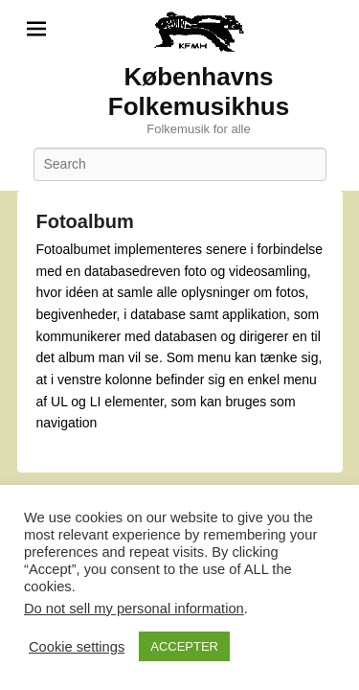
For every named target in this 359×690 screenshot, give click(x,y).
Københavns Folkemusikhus (198, 91)
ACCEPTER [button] (184, 646)
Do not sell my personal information (134, 608)
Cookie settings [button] (76, 647)
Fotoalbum (85, 221)
